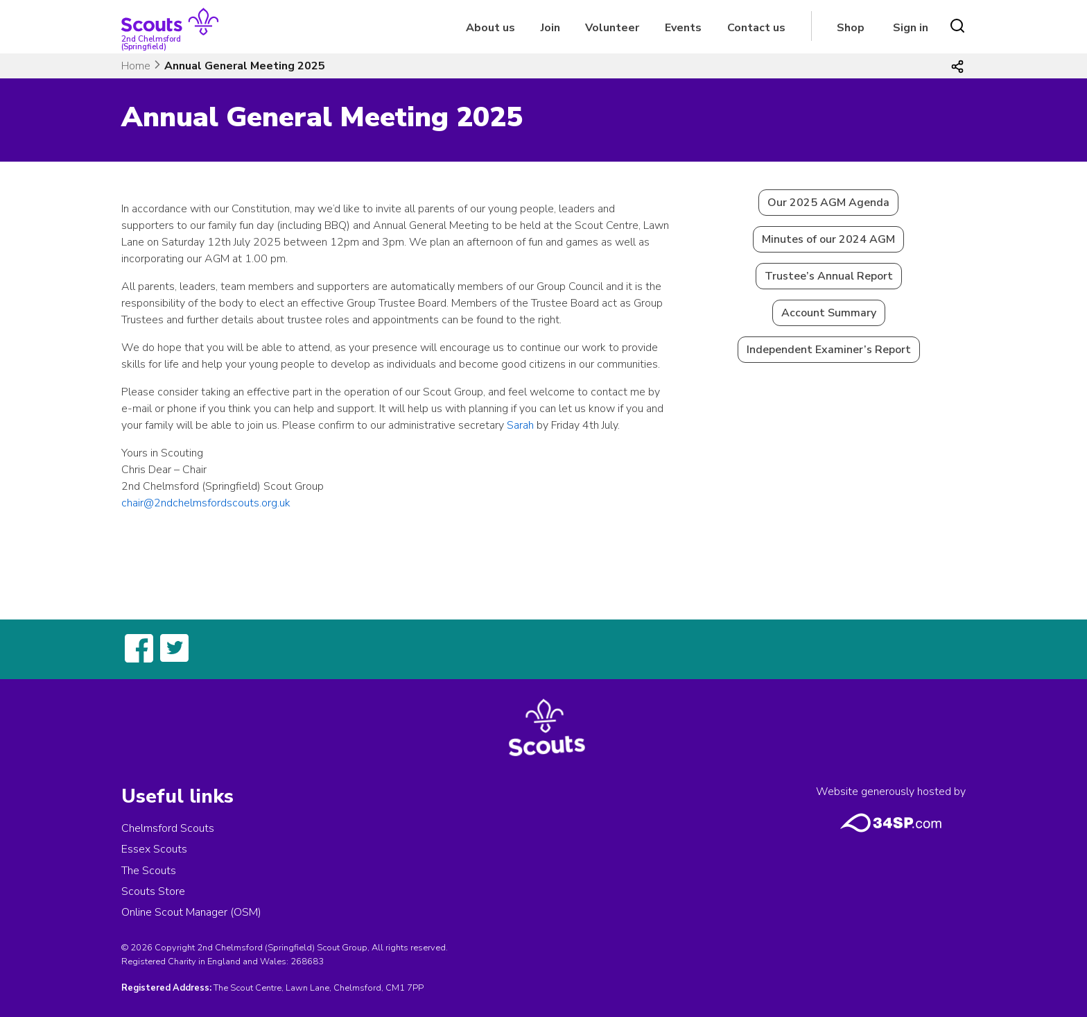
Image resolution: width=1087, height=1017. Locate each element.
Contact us (756, 27)
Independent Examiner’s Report (829, 349)
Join (550, 27)
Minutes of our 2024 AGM (828, 239)
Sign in (910, 27)
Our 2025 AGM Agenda (828, 202)
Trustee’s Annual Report (829, 276)
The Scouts (148, 870)
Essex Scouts (154, 849)
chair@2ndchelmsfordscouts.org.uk (205, 503)
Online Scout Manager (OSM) (191, 912)
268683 (307, 961)
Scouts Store (153, 891)
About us (490, 27)
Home (135, 66)
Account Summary (828, 313)
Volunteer (612, 27)
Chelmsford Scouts (167, 828)
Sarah (520, 425)
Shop (850, 27)
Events (683, 27)
